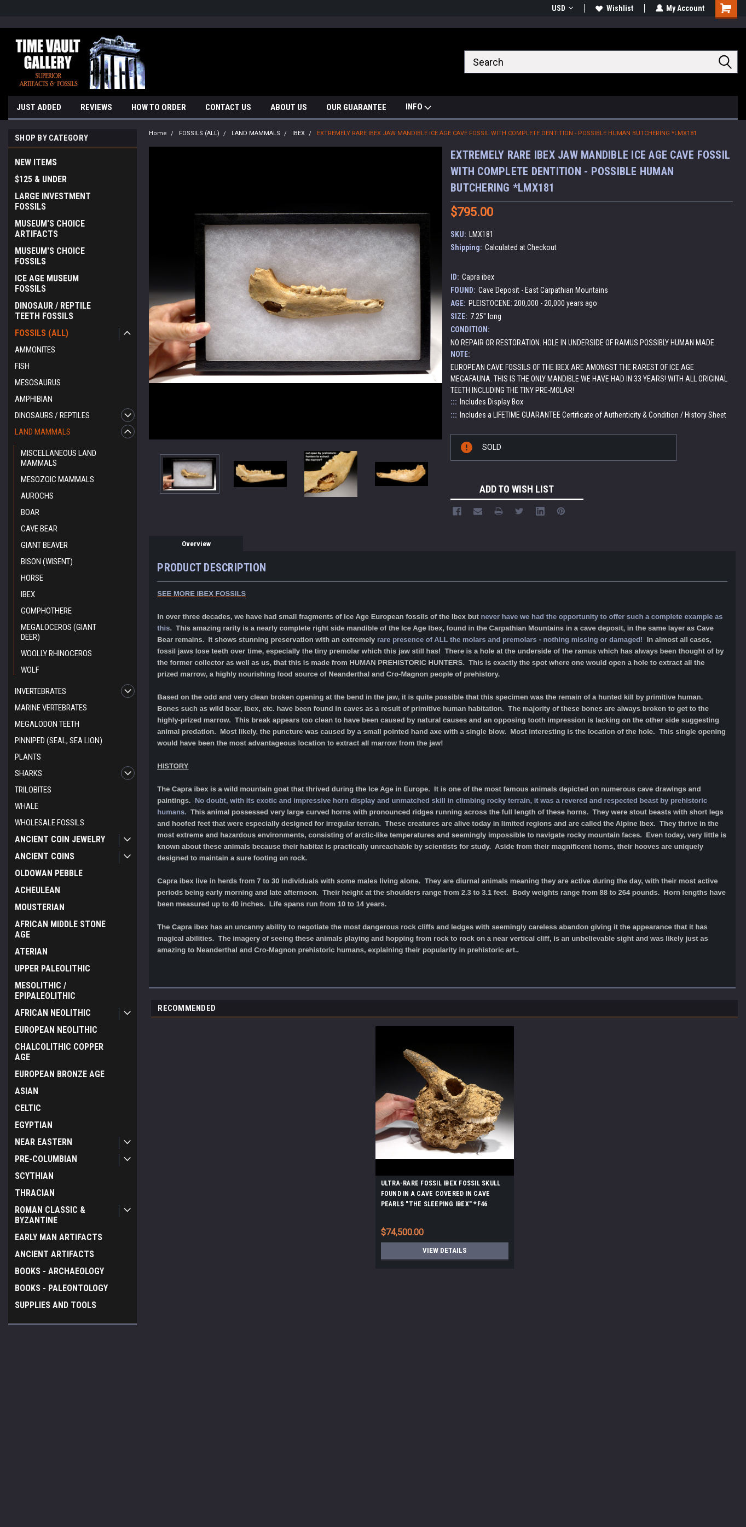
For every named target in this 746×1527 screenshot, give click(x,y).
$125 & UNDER (41, 179)
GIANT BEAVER (44, 545)
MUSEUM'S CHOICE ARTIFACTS (50, 228)
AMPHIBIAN (34, 399)
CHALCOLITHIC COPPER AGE (59, 1052)
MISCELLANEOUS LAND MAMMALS (58, 458)
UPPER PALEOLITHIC (52, 968)
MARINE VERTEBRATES (51, 708)
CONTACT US (228, 107)
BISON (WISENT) (47, 561)
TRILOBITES (33, 790)
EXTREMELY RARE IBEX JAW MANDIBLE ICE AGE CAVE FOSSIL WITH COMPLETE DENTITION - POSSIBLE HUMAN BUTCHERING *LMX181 (507, 133)
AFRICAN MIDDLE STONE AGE (60, 929)
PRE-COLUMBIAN (46, 1159)
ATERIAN (31, 951)
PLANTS (28, 757)
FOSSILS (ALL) (41, 333)
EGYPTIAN (34, 1125)
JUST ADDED (38, 107)
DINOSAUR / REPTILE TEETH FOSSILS (53, 310)
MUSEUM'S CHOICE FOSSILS (50, 256)
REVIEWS (96, 107)
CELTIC (28, 1108)
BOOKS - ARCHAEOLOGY (59, 1271)
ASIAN (26, 1091)
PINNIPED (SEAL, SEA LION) (58, 740)
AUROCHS (37, 496)
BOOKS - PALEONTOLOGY (61, 1288)
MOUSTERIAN (40, 907)
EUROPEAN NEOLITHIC (56, 1030)
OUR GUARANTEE (356, 107)
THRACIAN (35, 1193)
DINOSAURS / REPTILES (52, 415)
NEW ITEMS (36, 162)
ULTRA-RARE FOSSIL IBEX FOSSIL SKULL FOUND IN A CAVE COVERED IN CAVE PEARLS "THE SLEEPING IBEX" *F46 (441, 1193)
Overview (196, 544)
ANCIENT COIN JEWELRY (60, 839)
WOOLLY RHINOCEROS (56, 653)
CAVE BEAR (39, 529)
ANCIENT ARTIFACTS (54, 1254)
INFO (418, 108)
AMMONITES (35, 350)
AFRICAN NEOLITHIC (53, 1013)
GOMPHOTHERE (46, 611)
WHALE (26, 806)
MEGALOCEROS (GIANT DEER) (58, 632)
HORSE (32, 578)
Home (158, 133)
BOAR (30, 512)
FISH (22, 366)
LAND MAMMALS (43, 432)
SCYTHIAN (34, 1176)
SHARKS (28, 773)
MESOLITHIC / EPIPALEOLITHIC (45, 990)
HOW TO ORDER (158, 107)
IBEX (28, 594)
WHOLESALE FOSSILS (49, 823)
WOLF (30, 670)
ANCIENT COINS (44, 856)
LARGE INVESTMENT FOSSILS (53, 201)
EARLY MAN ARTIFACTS (58, 1237)
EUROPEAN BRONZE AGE (60, 1074)
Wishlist (614, 8)
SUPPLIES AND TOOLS (55, 1305)
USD (561, 8)
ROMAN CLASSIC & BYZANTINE (50, 1215)
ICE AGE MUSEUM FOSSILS (47, 283)
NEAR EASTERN (43, 1142)
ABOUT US (288, 107)
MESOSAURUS (38, 382)
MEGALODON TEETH (47, 724)
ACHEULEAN (37, 890)
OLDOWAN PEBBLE (49, 873)
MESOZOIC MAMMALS (57, 479)
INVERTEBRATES (40, 691)
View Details (444, 1250)
